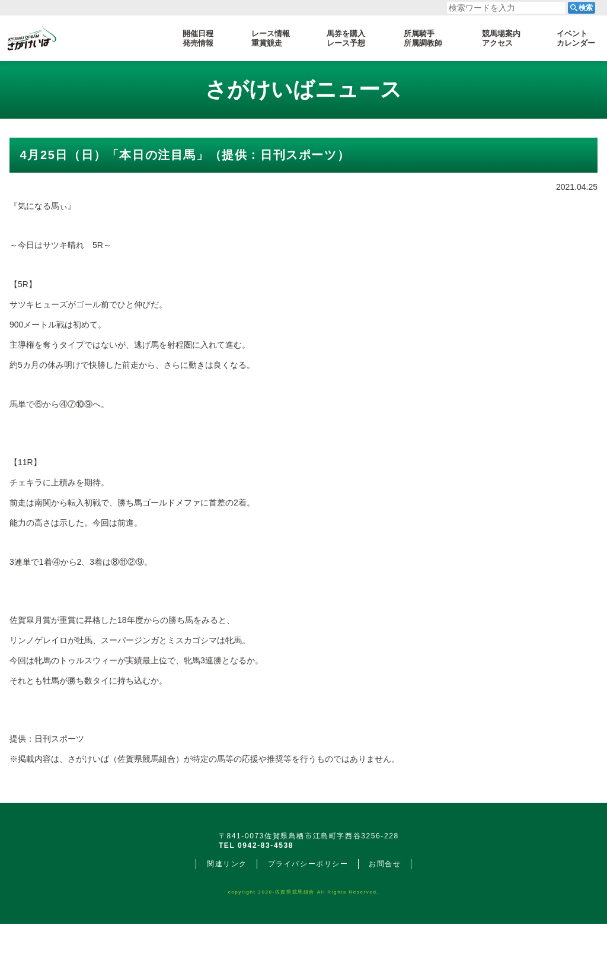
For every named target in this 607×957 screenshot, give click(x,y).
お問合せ (385, 897)
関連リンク (227, 897)
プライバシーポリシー (308, 897)
